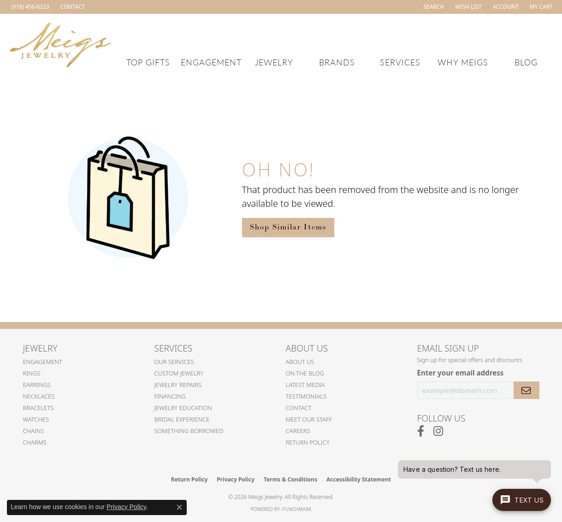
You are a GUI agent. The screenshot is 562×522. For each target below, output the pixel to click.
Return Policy (308, 442)
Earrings (37, 385)
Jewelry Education (183, 408)
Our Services (174, 362)
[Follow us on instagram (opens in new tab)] (438, 431)
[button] (432, 7)
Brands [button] (337, 62)
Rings (32, 373)
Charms (35, 442)
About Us (300, 362)
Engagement (42, 362)
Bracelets (38, 408)
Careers (298, 431)
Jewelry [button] (274, 62)
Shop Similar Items (288, 227)
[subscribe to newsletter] (526, 390)
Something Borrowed (189, 431)
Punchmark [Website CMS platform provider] (297, 509)
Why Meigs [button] (463, 62)
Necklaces (39, 396)
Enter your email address (460, 372)
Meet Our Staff (309, 419)
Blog (526, 62)
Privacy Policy (235, 479)
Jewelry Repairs (178, 385)
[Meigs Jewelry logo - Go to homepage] (61, 43)
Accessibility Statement (358, 479)
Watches (36, 419)
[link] (29, 7)
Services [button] (400, 62)
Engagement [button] (211, 62)
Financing (170, 396)
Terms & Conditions (290, 479)
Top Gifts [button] (148, 62)
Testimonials (306, 396)
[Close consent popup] (179, 507)
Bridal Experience (182, 419)
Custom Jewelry (179, 373)
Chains (33, 431)
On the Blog (305, 373)
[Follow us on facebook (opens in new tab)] (420, 431)
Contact (299, 408)
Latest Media (305, 385)
